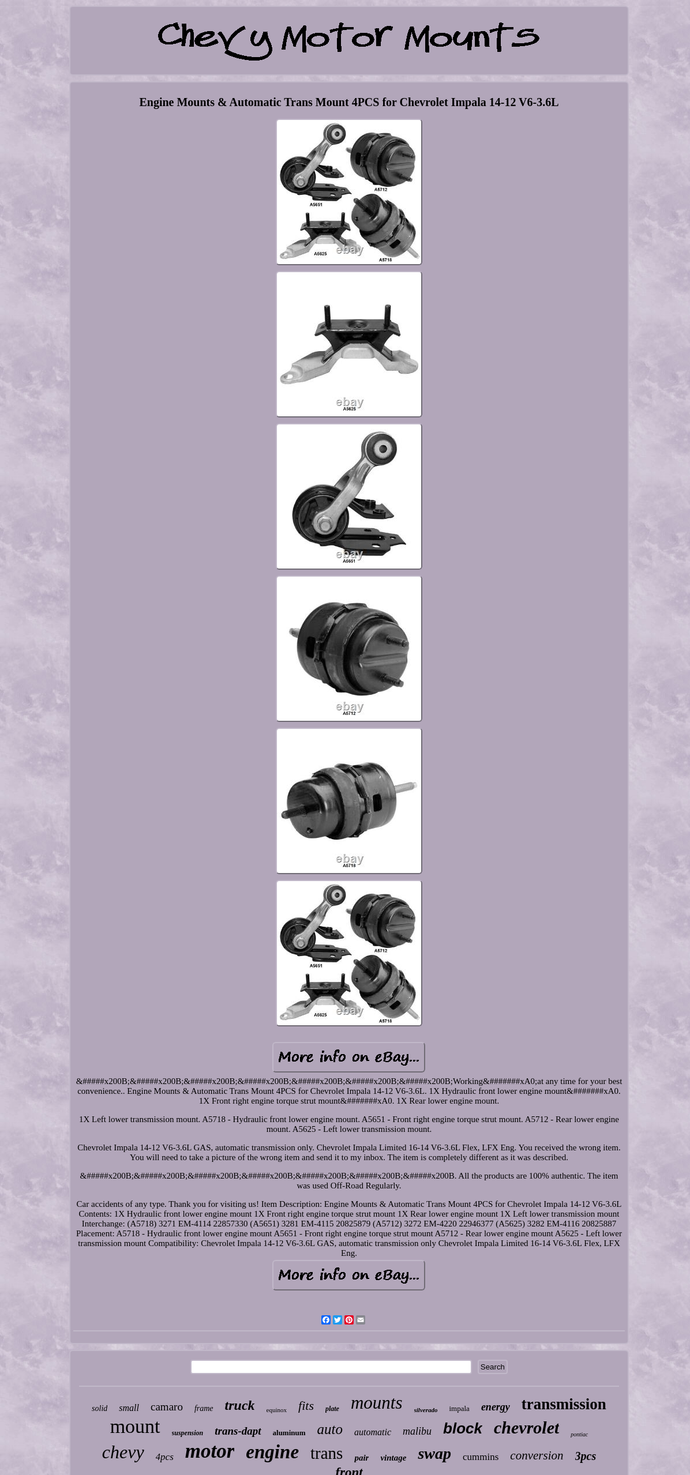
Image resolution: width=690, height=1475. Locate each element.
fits (306, 1405)
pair (361, 1457)
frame (203, 1408)
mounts (377, 1403)
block (462, 1428)
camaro (167, 1407)
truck (240, 1405)
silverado (426, 1409)
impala (459, 1408)
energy (495, 1407)
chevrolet (526, 1427)
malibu (417, 1431)
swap (434, 1453)
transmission (564, 1404)
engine (272, 1452)
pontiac (579, 1434)
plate (332, 1409)
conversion (536, 1455)
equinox (277, 1409)
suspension (188, 1433)
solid (99, 1408)
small (129, 1408)
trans (326, 1453)
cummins (480, 1456)
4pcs (165, 1456)
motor (210, 1451)
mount (135, 1426)
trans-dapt (238, 1431)
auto (330, 1429)
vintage (393, 1457)
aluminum (289, 1432)
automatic (372, 1432)
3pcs (586, 1456)
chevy (123, 1452)
